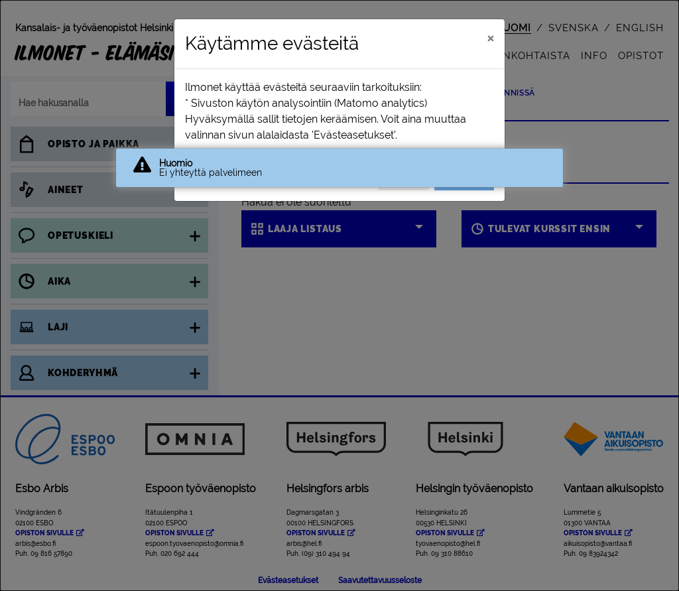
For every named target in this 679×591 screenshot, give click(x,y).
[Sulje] (490, 37)
